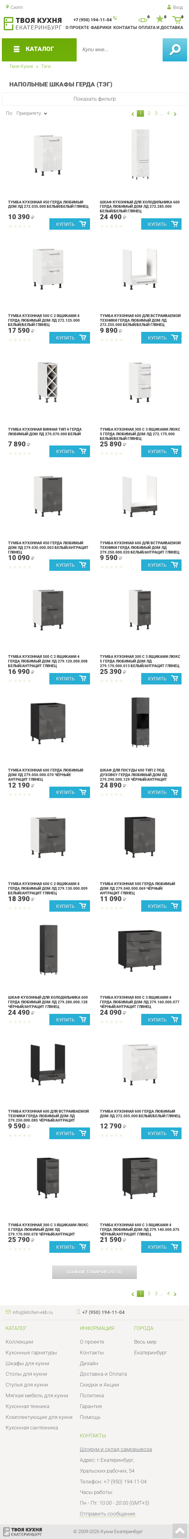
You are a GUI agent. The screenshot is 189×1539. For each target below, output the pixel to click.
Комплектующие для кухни (39, 1417)
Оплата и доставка (160, 27)
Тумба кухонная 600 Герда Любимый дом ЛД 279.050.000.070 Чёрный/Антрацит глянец (45, 775)
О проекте (77, 27)
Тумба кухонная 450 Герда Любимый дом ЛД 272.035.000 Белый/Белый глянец (48, 204)
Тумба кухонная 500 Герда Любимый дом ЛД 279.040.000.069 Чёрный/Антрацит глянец (137, 888)
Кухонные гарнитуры (31, 1352)
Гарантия (91, 1406)
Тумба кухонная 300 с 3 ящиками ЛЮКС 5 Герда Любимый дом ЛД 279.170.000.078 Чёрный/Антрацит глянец (48, 1232)
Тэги (46, 66)
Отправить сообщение (107, 1514)
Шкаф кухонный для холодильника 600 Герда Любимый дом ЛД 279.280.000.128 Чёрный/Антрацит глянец (48, 1002)
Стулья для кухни (27, 1385)
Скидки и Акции (99, 1385)
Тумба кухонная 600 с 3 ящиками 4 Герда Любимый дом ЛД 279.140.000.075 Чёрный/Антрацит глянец (139, 1229)
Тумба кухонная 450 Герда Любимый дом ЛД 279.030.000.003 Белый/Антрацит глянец (48, 547)
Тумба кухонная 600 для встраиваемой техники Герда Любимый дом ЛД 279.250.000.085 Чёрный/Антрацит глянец (48, 1118)
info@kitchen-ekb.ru (33, 1312)
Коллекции (19, 1342)
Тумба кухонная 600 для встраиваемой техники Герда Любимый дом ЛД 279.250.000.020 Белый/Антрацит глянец (140, 547)
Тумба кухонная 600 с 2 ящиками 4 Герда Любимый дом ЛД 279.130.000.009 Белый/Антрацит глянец (48, 888)
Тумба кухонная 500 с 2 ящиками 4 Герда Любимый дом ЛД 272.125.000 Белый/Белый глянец (44, 320)
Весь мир (145, 1342)
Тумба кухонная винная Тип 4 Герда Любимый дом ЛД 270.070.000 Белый (45, 431)
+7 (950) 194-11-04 (93, 19)
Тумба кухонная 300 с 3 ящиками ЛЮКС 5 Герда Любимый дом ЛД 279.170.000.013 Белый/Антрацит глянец (140, 661)
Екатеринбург (150, 1352)
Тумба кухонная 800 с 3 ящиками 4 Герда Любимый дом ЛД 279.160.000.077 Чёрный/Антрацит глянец (139, 1002)
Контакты (125, 27)
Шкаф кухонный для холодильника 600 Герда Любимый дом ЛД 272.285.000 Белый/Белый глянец (140, 207)
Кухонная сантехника (32, 1427)
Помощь (90, 1417)
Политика (92, 1395)
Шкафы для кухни (27, 1363)
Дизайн (89, 1363)
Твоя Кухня (21, 66)
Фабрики (101, 27)
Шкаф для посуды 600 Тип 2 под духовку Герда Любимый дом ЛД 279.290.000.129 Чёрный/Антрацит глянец (133, 777)
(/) (94, 1271)
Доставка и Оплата (103, 1374)
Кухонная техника (27, 1406)
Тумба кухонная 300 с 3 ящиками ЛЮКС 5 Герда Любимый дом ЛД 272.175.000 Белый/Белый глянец (140, 434)
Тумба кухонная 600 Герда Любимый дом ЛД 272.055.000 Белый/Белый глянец (140, 1113)
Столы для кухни (26, 1374)
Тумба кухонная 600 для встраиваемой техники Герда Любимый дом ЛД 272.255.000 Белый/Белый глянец (140, 320)
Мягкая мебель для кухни (37, 1395)
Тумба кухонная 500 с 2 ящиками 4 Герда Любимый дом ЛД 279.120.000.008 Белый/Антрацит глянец (48, 661)
